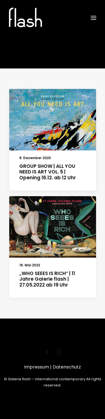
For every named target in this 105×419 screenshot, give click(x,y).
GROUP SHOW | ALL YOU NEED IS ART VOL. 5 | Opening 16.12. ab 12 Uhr (47, 172)
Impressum (37, 367)
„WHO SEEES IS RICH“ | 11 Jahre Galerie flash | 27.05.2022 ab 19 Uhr (47, 280)
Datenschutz (67, 367)
